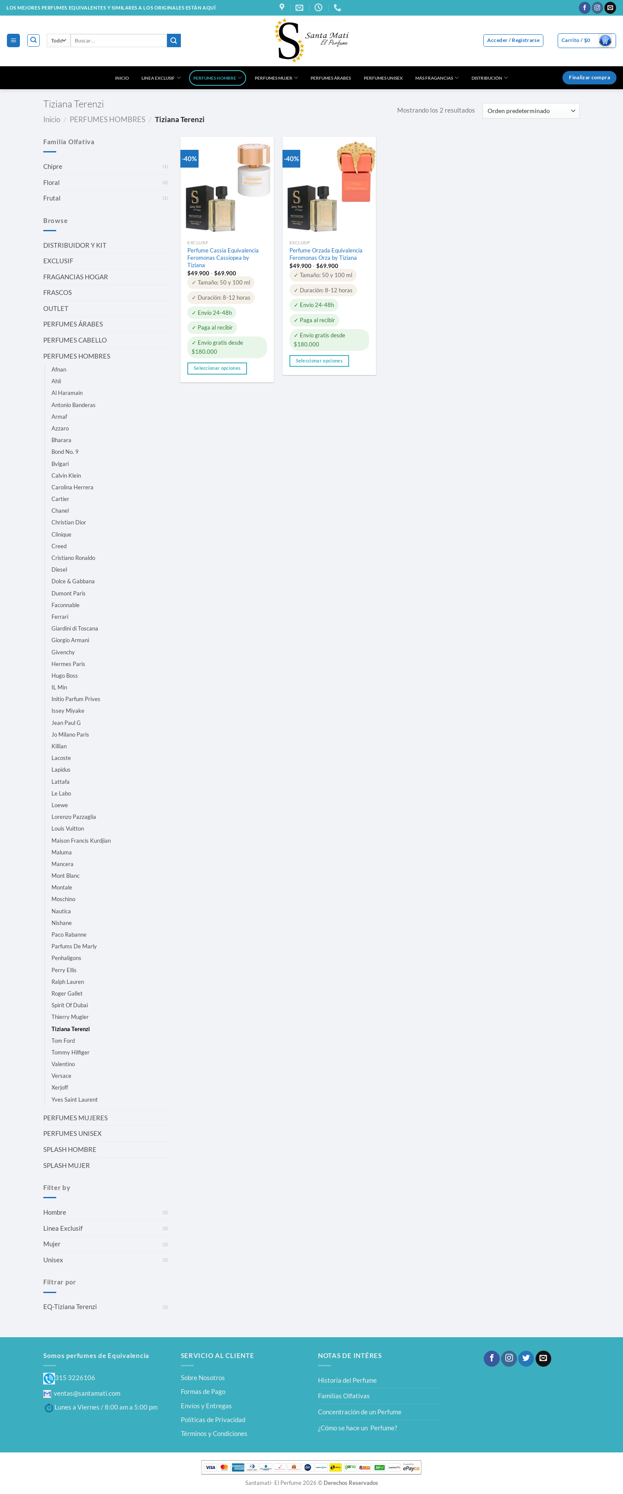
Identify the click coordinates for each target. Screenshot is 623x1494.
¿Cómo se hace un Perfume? (357, 1428)
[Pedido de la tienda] (531, 111)
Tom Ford (63, 1040)
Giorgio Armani (70, 640)
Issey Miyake (67, 710)
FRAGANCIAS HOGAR (75, 277)
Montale (61, 887)
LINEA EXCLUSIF (160, 78)
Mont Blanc (65, 875)
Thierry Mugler (70, 1016)
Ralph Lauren (67, 981)
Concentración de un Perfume (359, 1412)
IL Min (59, 687)
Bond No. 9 (65, 451)
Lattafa (60, 781)
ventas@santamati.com (81, 1393)
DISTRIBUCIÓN (490, 78)
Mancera (62, 863)
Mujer (52, 1244)
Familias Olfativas (344, 1396)
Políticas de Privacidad (213, 1419)
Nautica (61, 911)
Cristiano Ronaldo (73, 557)
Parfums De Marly (74, 946)
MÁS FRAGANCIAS (437, 78)
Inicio (51, 119)
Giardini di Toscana (74, 628)
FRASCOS (57, 292)
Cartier (60, 498)
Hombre (54, 1212)
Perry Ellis (64, 970)
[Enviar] (174, 40)
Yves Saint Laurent (74, 1099)
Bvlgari (60, 463)
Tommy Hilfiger (70, 1052)
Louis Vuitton (67, 828)
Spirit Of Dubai (69, 1005)
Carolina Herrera (72, 487)
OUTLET (55, 308)
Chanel (60, 510)
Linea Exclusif (63, 1228)
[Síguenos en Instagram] (598, 8)
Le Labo (61, 793)
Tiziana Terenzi (70, 1028)
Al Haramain (67, 392)
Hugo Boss (64, 675)
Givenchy (63, 652)
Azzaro (60, 428)
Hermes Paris (68, 663)
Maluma (61, 852)
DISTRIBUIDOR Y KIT (74, 245)
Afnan (58, 369)
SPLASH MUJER (66, 1165)
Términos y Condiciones (214, 1433)
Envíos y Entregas (206, 1406)
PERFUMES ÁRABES (331, 78)
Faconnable (65, 604)
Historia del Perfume (347, 1380)
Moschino (63, 899)
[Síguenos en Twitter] (526, 1359)
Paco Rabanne (69, 934)
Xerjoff (59, 1087)
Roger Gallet (67, 993)
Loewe (59, 805)
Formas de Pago (203, 1391)
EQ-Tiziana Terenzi (70, 1306)
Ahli (56, 381)
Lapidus (61, 769)
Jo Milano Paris (70, 734)
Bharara (61, 440)
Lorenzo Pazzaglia (73, 816)
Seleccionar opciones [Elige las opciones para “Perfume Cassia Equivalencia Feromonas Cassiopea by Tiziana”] (217, 368)
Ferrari (59, 616)
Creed (59, 546)
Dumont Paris (68, 593)
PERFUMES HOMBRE (217, 78)
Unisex (53, 1260)
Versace (61, 1075)
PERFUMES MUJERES (75, 1118)
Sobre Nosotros (203, 1377)
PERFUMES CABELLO (75, 340)
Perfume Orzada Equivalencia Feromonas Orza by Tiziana (326, 254)
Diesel (59, 569)
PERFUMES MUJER (276, 78)
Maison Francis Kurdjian (81, 840)
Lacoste (61, 757)
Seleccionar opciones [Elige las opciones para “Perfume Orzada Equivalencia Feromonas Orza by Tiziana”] (319, 360)
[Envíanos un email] (610, 8)
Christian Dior (68, 522)
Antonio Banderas (73, 404)
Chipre (52, 166)
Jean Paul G (66, 722)
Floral (51, 182)
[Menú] (13, 40)
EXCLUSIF (58, 261)
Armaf (59, 416)
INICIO (122, 78)
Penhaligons (66, 957)
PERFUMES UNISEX (383, 78)
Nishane (61, 922)
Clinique (61, 534)
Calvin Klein (66, 475)
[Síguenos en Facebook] (585, 8)
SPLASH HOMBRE (69, 1149)
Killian (59, 746)
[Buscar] (33, 40)
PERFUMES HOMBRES (107, 119)
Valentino (63, 1064)
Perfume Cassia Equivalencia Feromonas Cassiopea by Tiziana (223, 257)
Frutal (52, 198)
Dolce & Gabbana (73, 581)
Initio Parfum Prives (75, 698)
